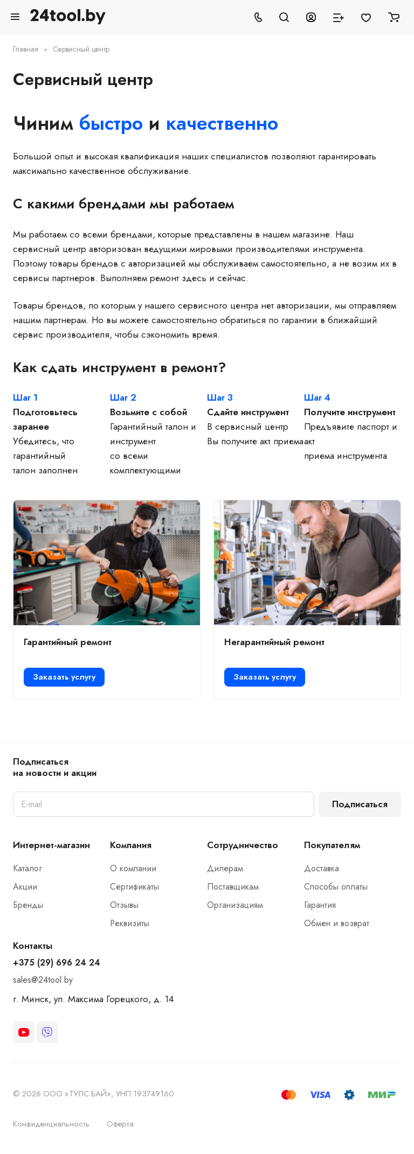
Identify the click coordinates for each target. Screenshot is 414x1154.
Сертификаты (134, 886)
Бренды (28, 905)
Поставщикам (233, 886)
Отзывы (124, 905)
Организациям (235, 905)
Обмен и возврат (336, 923)
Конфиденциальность (51, 1124)
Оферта (120, 1124)
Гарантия (320, 905)
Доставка (321, 868)
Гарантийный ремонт (68, 641)
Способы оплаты (336, 886)
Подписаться (360, 804)
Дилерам (225, 868)
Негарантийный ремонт (274, 641)
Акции (25, 886)
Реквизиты (129, 923)
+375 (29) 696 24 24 (56, 963)
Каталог (27, 868)
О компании (133, 868)
